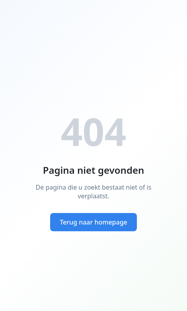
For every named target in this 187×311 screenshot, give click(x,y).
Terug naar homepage (93, 222)
